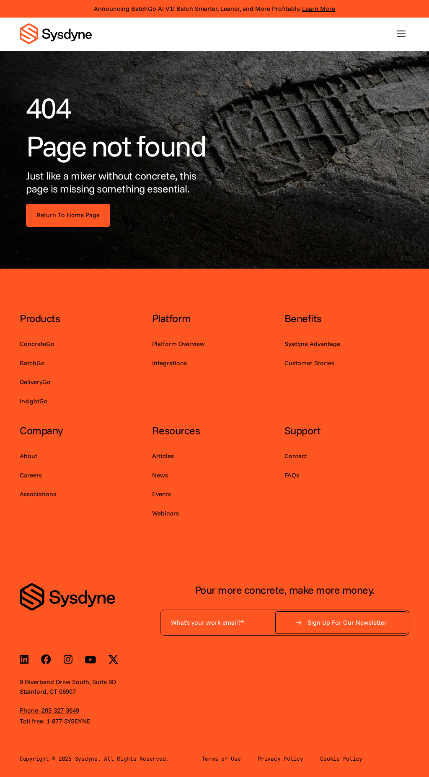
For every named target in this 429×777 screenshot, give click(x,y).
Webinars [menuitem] (165, 513)
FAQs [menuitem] (291, 475)
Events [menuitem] (161, 494)
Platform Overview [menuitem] (178, 344)
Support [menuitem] (302, 430)
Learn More (318, 9)
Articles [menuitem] (163, 456)
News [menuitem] (160, 475)
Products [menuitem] (40, 318)
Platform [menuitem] (171, 318)
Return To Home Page (68, 215)
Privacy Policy (280, 758)
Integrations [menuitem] (169, 363)
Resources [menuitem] (176, 430)
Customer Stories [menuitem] (309, 363)
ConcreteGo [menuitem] (37, 344)
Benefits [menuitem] (303, 318)
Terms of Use (221, 758)
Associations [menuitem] (38, 494)
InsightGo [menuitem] (34, 401)
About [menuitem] (28, 456)
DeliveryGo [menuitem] (35, 382)
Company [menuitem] (41, 430)
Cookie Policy (341, 758)
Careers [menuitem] (31, 475)
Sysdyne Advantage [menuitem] (312, 344)
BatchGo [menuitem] (32, 363)
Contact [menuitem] (295, 456)
